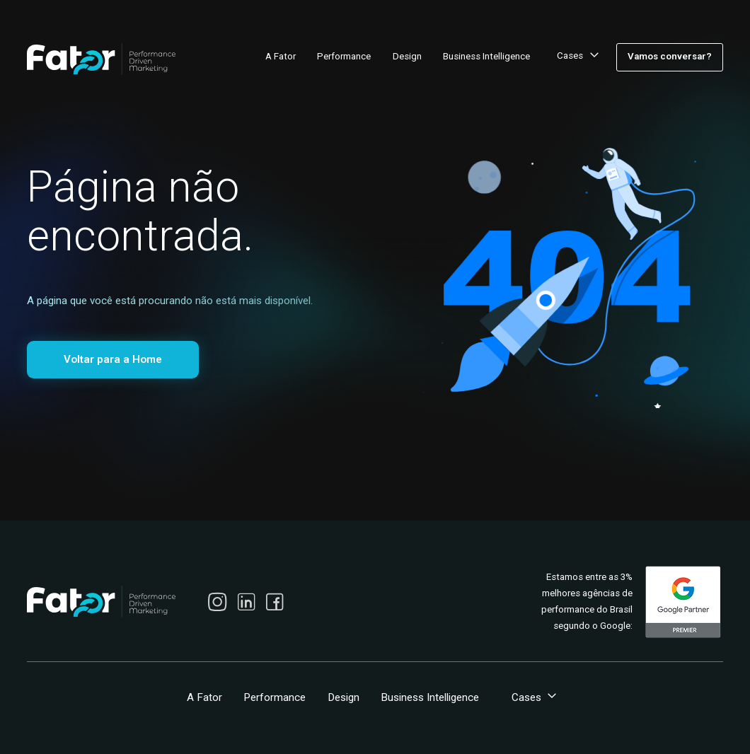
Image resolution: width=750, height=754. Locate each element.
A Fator (280, 56)
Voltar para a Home (113, 359)
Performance (344, 56)
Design (407, 56)
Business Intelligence (486, 56)
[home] (101, 59)
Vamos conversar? (670, 56)
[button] (575, 57)
